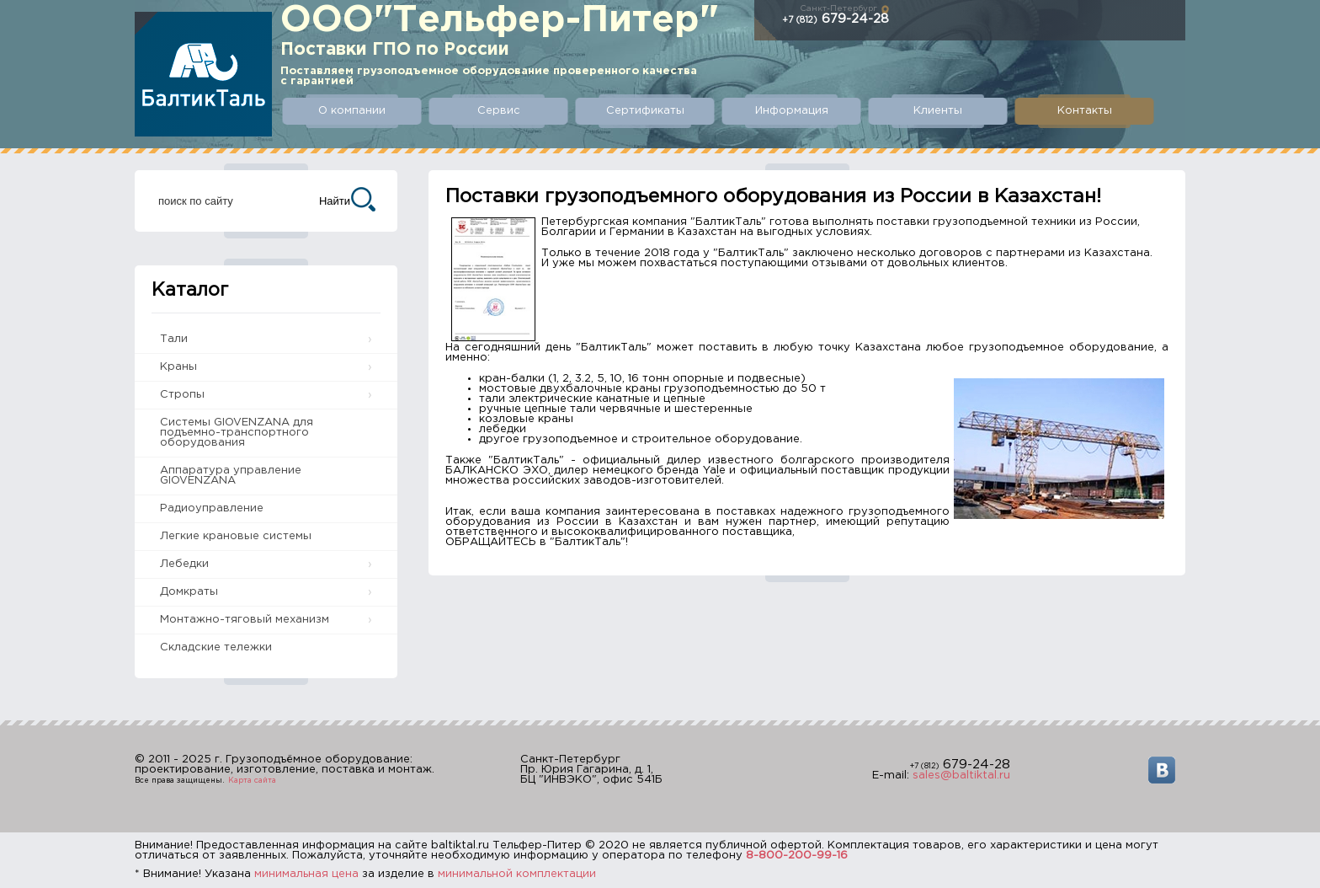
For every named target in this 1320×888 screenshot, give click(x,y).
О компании (352, 110)
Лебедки (184, 564)
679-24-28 (835, 18)
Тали (174, 339)
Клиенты (937, 110)
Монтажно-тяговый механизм (244, 619)
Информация (791, 110)
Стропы (182, 394)
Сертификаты (645, 110)
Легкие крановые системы (235, 536)
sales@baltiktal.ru (961, 775)
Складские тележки (216, 647)
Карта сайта (252, 780)
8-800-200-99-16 (797, 855)
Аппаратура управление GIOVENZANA (230, 475)
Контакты (1084, 110)
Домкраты (189, 591)
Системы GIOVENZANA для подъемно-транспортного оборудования (236, 432)
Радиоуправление (211, 508)
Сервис (498, 110)
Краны (178, 367)
